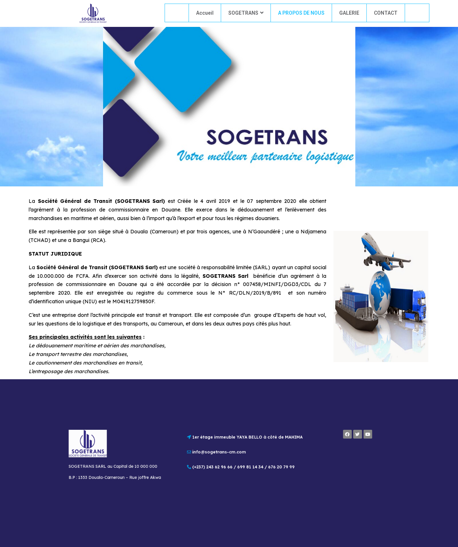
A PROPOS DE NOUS (301, 13)
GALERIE (349, 13)
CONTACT (386, 13)
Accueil (205, 13)
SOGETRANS (245, 13)
